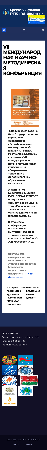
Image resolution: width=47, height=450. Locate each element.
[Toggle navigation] (24, 30)
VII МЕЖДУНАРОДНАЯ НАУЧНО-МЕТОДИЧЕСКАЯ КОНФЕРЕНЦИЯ (22, 60)
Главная (16, 444)
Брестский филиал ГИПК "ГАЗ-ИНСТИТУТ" (23, 440)
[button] (43, 30)
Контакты (28, 444)
